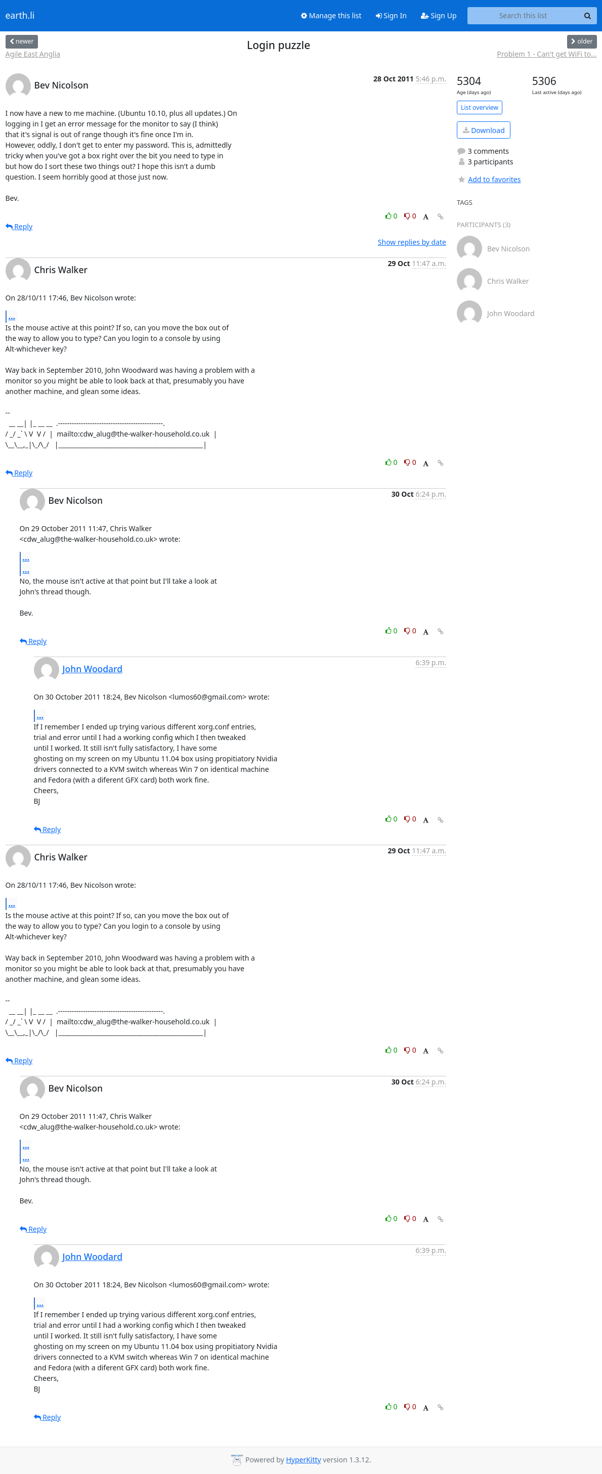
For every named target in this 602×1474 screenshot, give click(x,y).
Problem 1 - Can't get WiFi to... (546, 54)
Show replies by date (412, 242)
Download (484, 130)
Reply (19, 226)
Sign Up (439, 15)
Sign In (391, 15)
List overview (479, 107)
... (12, 316)
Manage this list (331, 15)
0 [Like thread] (392, 216)
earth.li (20, 16)
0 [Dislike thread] (410, 216)
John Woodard (93, 669)
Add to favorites (489, 179)
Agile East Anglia (33, 54)
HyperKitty (303, 1459)
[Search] (588, 15)
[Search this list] (523, 15)
